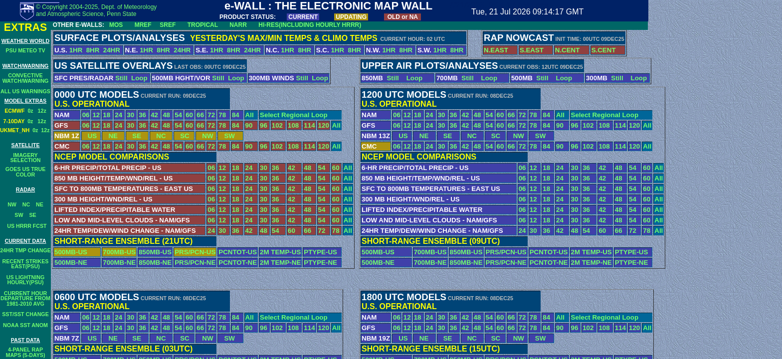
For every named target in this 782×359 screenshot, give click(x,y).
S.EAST (532, 50)
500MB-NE (70, 262)
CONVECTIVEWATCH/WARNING (25, 78)
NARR (238, 24)
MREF (143, 24)
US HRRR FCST (25, 226)
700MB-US (119, 252)
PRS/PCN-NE (195, 262)
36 (142, 115)
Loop (139, 78)
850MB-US (155, 252)
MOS (116, 24)
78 (222, 115)
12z (42, 111)
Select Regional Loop (294, 115)
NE (39, 204)
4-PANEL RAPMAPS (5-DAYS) (25, 352)
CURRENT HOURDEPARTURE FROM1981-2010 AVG (25, 298)
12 (96, 115)
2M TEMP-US (280, 252)
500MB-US (70, 252)
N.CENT (567, 50)
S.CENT (603, 50)
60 (189, 115)
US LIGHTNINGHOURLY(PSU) (25, 280)
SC (182, 136)
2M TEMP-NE (280, 262)
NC (26, 204)
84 (235, 115)
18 (106, 115)
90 (249, 125)
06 (86, 115)
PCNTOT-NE (237, 262)
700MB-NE (119, 262)
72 (211, 115)
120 (323, 125)
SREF (168, 24)
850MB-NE (155, 262)
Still (121, 78)
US (89, 136)
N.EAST (496, 50)
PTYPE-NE (320, 262)
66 (200, 115)
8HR (93, 50)
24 (118, 115)
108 (293, 125)
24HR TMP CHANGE (25, 250)
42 (154, 115)
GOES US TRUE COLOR (25, 172)
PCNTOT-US (237, 252)
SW (18, 215)
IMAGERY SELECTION (25, 158)
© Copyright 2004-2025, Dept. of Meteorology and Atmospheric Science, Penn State (96, 10)
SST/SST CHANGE (25, 314)
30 (130, 115)
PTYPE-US (320, 252)
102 (277, 125)
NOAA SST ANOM (25, 325)
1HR (76, 50)
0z (32, 111)
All (249, 115)
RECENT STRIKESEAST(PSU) (25, 264)
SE (32, 215)
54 (178, 115)
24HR (112, 50)
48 (166, 115)
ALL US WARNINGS (25, 91)
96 (263, 125)
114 (309, 125)
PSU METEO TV (25, 50)
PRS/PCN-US (195, 252)
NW (11, 204)
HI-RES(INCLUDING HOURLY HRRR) (309, 24)
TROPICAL (203, 24)
